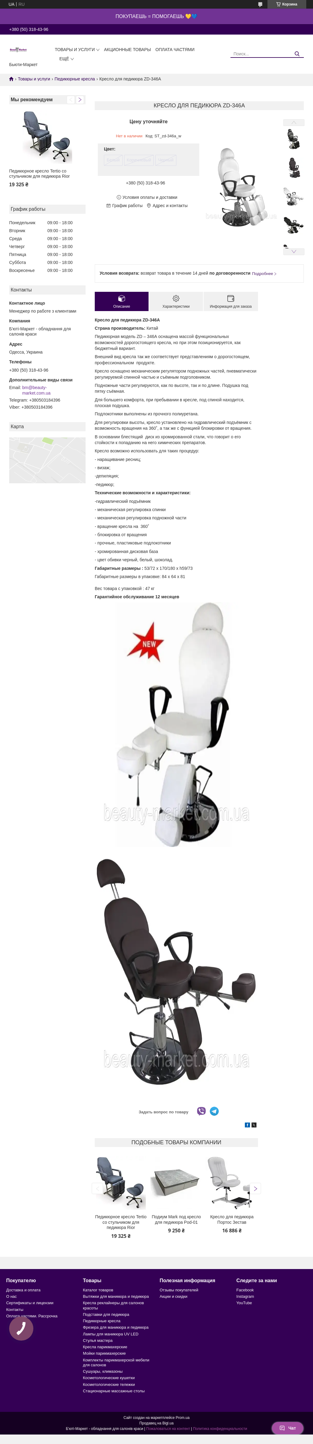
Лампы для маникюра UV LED (110, 1334)
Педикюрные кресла (75, 79)
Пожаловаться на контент (168, 1429)
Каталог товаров (98, 1290)
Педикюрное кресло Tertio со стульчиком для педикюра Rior (39, 174)
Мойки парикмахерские (104, 1353)
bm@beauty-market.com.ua (36, 390)
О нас (11, 1296)
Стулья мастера (97, 1340)
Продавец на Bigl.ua (156, 1423)
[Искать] (297, 54)
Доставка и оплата (23, 1290)
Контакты (14, 1309)
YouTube (244, 1303)
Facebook (245, 1290)
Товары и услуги (75, 49)
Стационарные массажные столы (114, 1391)
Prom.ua (183, 1418)
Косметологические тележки (109, 1384)
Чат (287, 1428)
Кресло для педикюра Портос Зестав (232, 1219)
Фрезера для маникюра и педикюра (116, 1327)
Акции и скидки (173, 1296)
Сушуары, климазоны (103, 1371)
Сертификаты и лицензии (29, 1303)
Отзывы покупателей (179, 1290)
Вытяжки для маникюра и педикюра (116, 1296)
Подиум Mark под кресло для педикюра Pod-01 (176, 1219)
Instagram (245, 1296)
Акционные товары (127, 49)
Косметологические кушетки (109, 1377)
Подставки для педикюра (106, 1314)
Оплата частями (175, 49)
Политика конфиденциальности (220, 1429)
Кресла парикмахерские (105, 1347)
